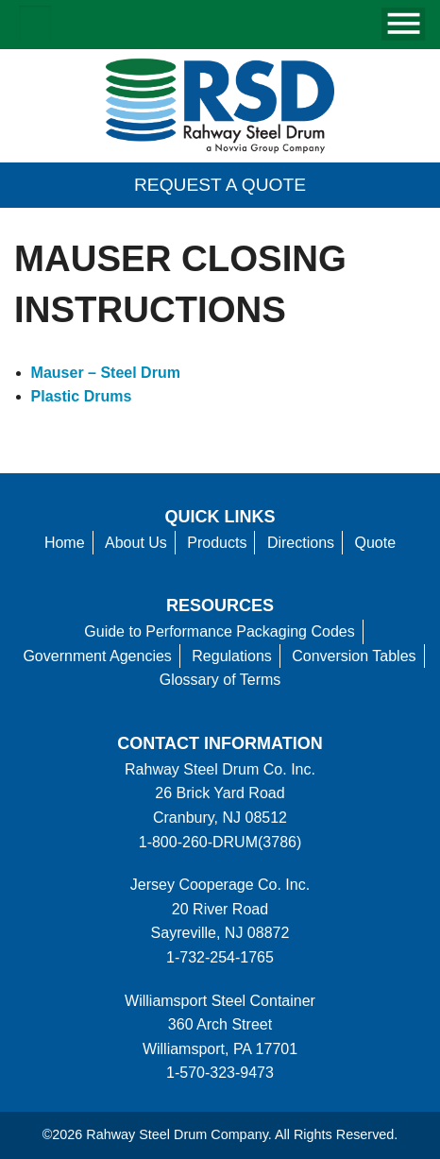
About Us (136, 543)
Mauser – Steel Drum (105, 373)
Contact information (219, 743)
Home (64, 543)
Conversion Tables (353, 656)
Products (216, 543)
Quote (376, 543)
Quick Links (220, 516)
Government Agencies (97, 656)
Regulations (232, 656)
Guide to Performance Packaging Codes (219, 631)
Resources (220, 605)
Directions (300, 543)
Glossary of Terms (220, 680)
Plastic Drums (81, 396)
